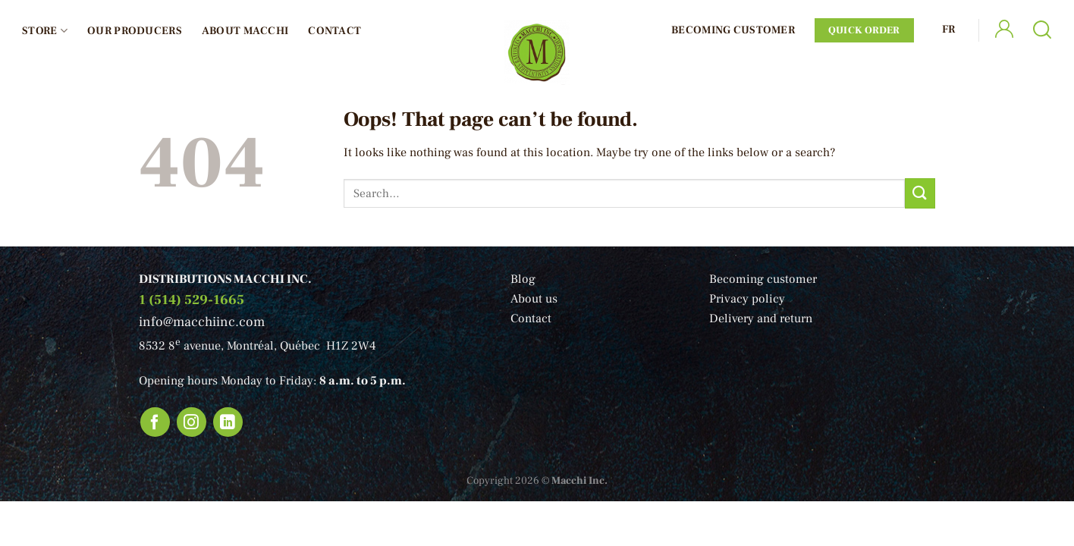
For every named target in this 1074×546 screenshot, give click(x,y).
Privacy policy (747, 298)
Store (45, 31)
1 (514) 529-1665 (191, 300)
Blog (522, 279)
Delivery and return (760, 318)
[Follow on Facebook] (155, 422)
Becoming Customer (733, 30)
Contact (334, 31)
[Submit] (920, 193)
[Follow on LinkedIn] (228, 422)
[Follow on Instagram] (192, 422)
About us (533, 298)
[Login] (1004, 30)
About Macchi (245, 31)
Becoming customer (763, 279)
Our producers (134, 31)
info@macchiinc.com (202, 322)
